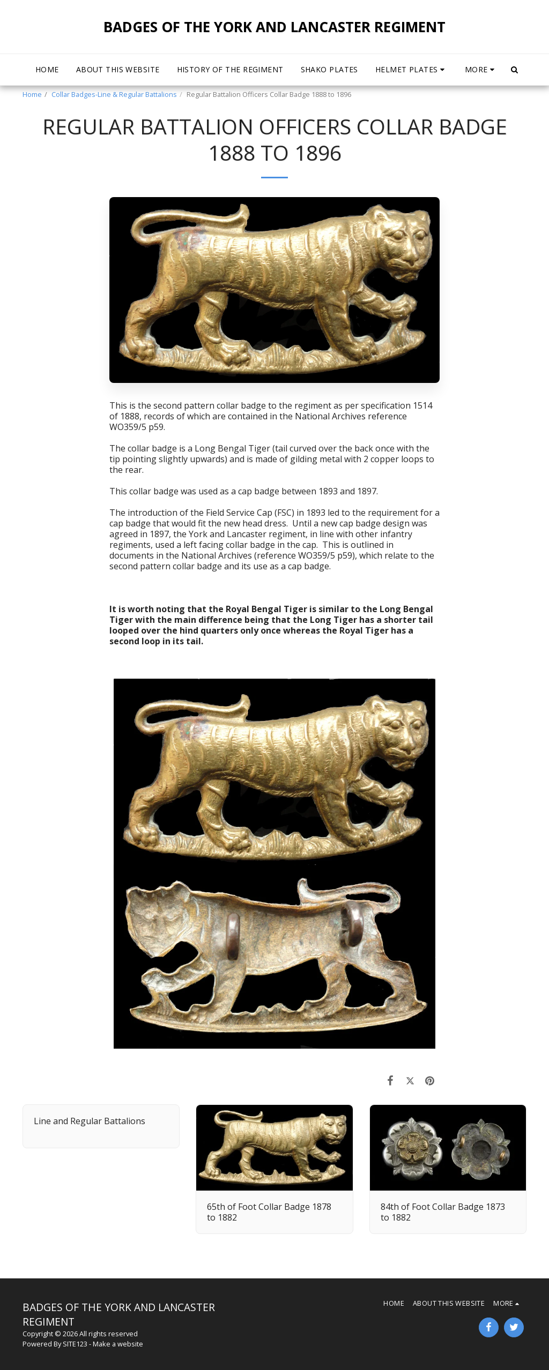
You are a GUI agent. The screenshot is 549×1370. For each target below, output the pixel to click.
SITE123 (75, 1344)
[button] (411, 69)
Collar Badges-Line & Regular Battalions (114, 94)
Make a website (118, 1344)
